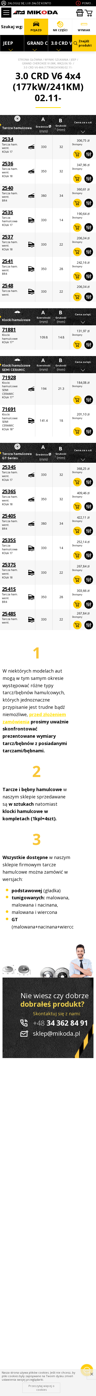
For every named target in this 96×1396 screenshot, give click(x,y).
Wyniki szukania (56, 59)
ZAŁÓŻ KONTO (41, 3)
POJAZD (36, 26)
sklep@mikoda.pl (56, 1033)
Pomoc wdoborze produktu (88, 3)
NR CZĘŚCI (60, 26)
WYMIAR (84, 26)
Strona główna (30, 59)
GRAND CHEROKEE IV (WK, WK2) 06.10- (47, 63)
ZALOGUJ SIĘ (16, 3)
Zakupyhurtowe (79, 12)
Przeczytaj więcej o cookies (41, 1387)
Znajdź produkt (83, 43)
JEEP (73, 59)
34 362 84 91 (60, 1023)
